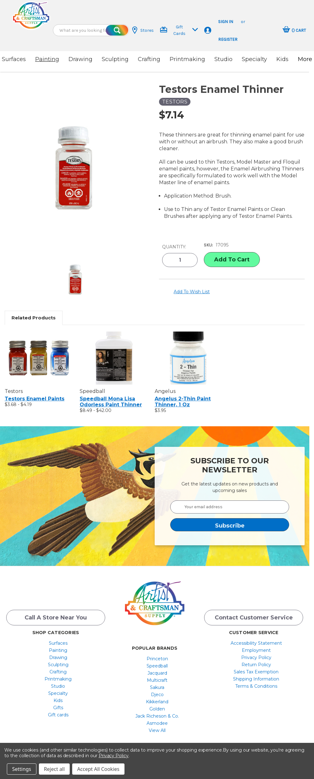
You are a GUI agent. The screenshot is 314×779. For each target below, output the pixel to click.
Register (227, 39)
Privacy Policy (256, 657)
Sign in (225, 21)
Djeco (157, 694)
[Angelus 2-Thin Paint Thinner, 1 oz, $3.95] (189, 358)
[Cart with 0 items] (294, 30)
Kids (282, 59)
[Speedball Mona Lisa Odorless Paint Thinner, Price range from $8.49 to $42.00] (114, 358)
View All (157, 730)
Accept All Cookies (98, 769)
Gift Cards (179, 30)
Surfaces (14, 59)
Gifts (58, 707)
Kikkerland (157, 702)
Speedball (157, 666)
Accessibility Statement (256, 643)
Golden (157, 709)
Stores (143, 30)
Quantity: (174, 247)
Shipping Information (256, 679)
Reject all (54, 769)
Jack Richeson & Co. (157, 716)
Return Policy (256, 664)
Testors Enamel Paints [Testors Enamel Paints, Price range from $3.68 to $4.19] (34, 399)
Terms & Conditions (256, 686)
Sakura (157, 687)
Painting (47, 59)
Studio (223, 59)
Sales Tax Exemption (256, 672)
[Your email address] (229, 507)
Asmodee (157, 723)
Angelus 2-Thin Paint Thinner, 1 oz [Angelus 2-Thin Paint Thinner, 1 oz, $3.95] (183, 402)
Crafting (149, 59)
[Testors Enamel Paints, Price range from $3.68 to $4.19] (39, 358)
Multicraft (157, 680)
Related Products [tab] (34, 318)
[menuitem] (58, 643)
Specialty (254, 59)
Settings (21, 769)
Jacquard (157, 673)
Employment (256, 650)
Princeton (157, 659)
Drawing (80, 59)
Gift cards (58, 715)
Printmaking (187, 59)
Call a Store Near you (56, 617)
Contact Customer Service (254, 617)
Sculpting (115, 59)
